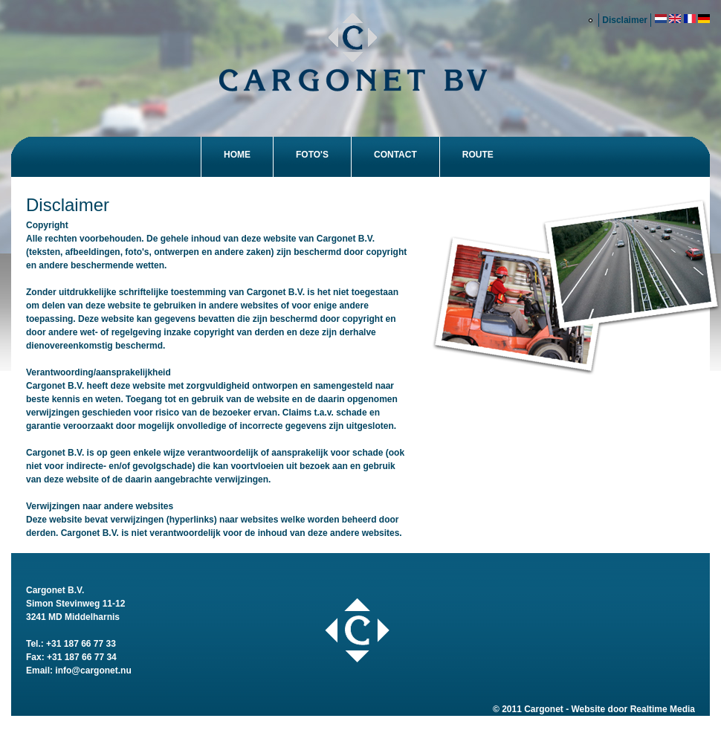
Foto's (312, 154)
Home (237, 154)
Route (478, 154)
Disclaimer (624, 20)
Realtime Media (662, 709)
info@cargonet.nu (93, 670)
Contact (395, 154)
